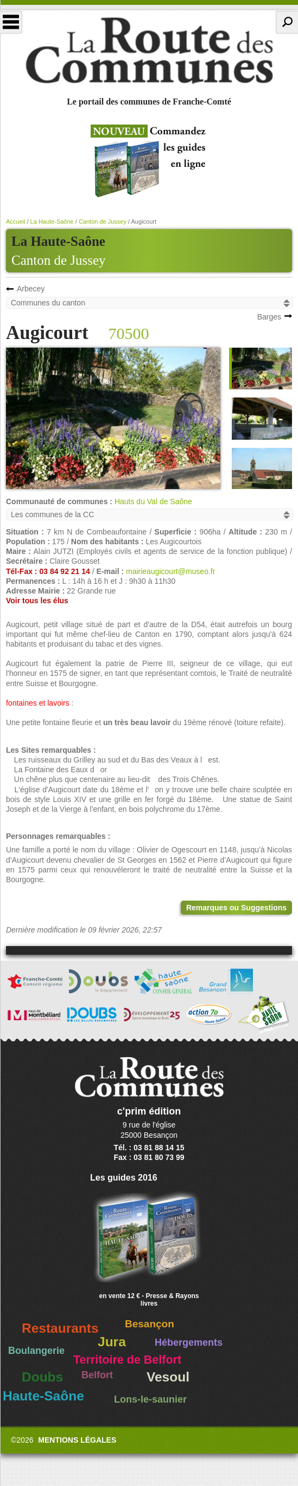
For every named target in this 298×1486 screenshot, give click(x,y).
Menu (11, 22)
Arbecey (31, 288)
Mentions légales (77, 1440)
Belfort (97, 1375)
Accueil (15, 221)
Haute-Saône (43, 1396)
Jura (112, 1341)
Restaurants (60, 1328)
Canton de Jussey (58, 260)
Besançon (149, 1323)
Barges (269, 316)
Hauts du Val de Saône (153, 501)
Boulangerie (36, 1350)
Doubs (42, 1377)
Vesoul (168, 1377)
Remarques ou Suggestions (236, 907)
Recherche (287, 22)
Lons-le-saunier (150, 1399)
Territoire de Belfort (127, 1359)
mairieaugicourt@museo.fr (170, 571)
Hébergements (189, 1342)
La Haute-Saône (52, 221)
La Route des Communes (149, 51)
